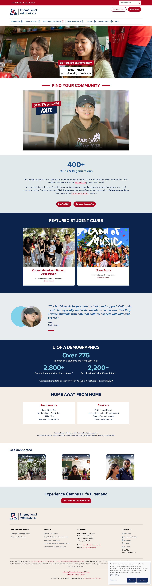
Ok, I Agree (142, 580)
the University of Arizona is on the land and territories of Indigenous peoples (57, 561)
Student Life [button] (64, 204)
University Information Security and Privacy (76, 572)
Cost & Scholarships (74, 21)
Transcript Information (52, 540)
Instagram (127, 540)
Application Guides (51, 534)
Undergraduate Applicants (20, 534)
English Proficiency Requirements (56, 537)
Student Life (80, 182)
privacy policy (114, 575)
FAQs (117, 21)
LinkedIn (127, 543)
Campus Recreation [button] (84, 204)
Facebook (127, 534)
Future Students (31, 21)
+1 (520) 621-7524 (89, 547)
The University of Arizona (92, 578)
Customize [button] (113, 580)
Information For (104, 21)
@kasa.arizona (49, 281)
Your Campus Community (52, 21)
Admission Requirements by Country (57, 543)
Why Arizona (15, 21)
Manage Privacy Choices (77, 574)
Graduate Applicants (18, 537)
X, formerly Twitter (130, 537)
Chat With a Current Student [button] (76, 500)
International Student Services (55, 547)
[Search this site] (128, 3)
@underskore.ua (103, 277)
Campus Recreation (80, 193)
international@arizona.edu (91, 545)
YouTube (127, 547)
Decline (131, 580)
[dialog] (129, 573)
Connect (90, 21)
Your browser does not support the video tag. (76, 120)
